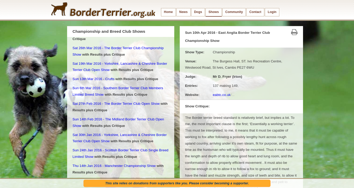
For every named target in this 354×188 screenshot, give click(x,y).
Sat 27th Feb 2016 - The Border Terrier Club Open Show (116, 104)
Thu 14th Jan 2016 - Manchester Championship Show (114, 166)
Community (234, 12)
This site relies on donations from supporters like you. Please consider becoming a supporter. (177, 183)
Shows (213, 12)
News (183, 12)
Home (168, 12)
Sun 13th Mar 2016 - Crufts (93, 79)
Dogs (198, 12)
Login (272, 12)
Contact (255, 12)
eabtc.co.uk (223, 95)
